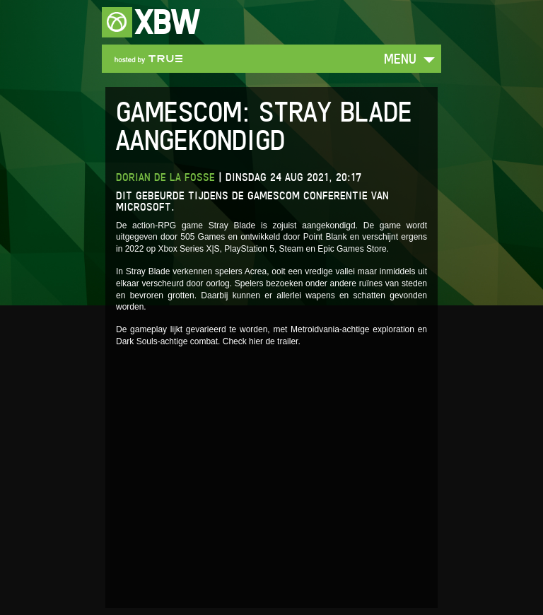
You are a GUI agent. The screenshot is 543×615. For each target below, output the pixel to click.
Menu (400, 58)
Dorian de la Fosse (165, 177)
